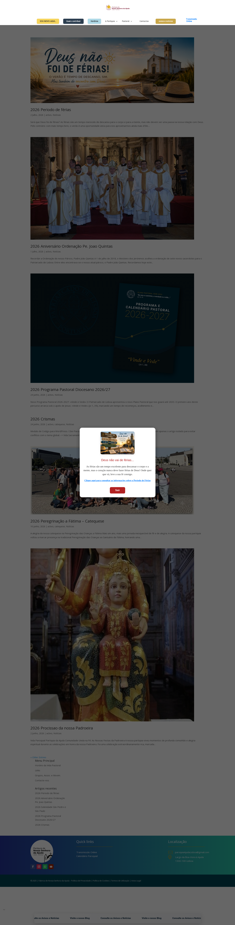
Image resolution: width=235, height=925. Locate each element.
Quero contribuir (73, 21)
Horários (94, 21)
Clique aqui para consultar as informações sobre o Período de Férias (117, 480)
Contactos (144, 21)
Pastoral (125, 21)
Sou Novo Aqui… (48, 21)
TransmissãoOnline (191, 20)
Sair (117, 490)
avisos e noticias (166, 21)
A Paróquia (110, 21)
